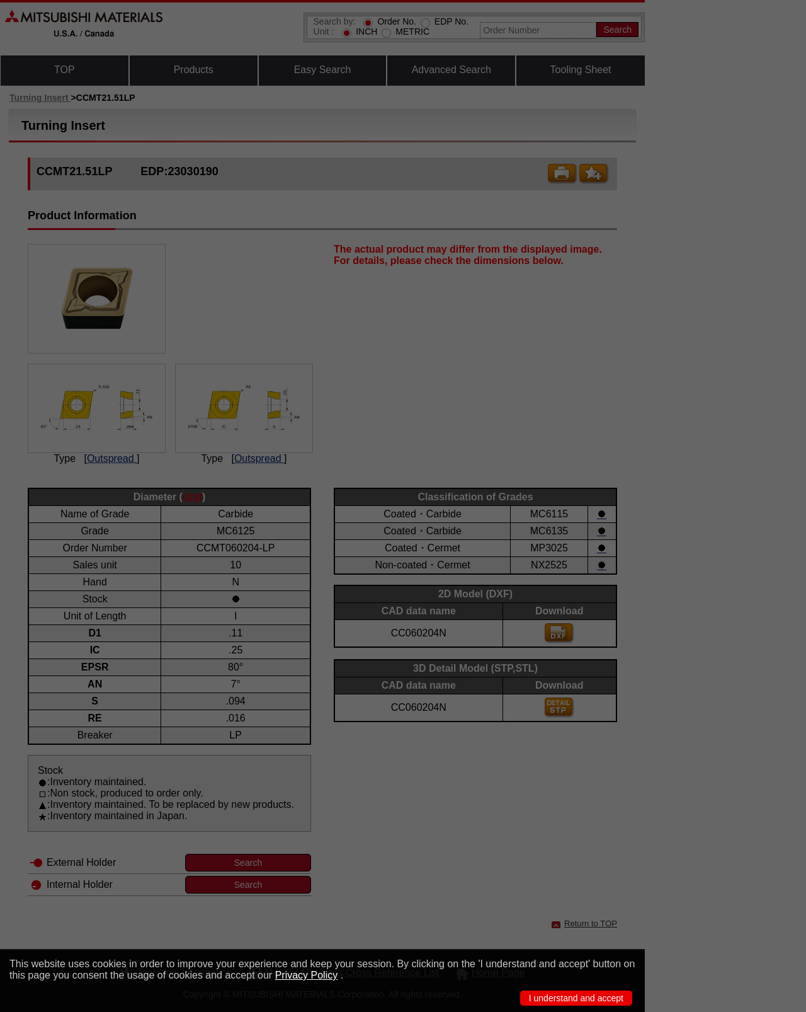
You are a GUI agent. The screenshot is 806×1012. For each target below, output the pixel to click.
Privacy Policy (306, 975)
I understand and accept (576, 998)
